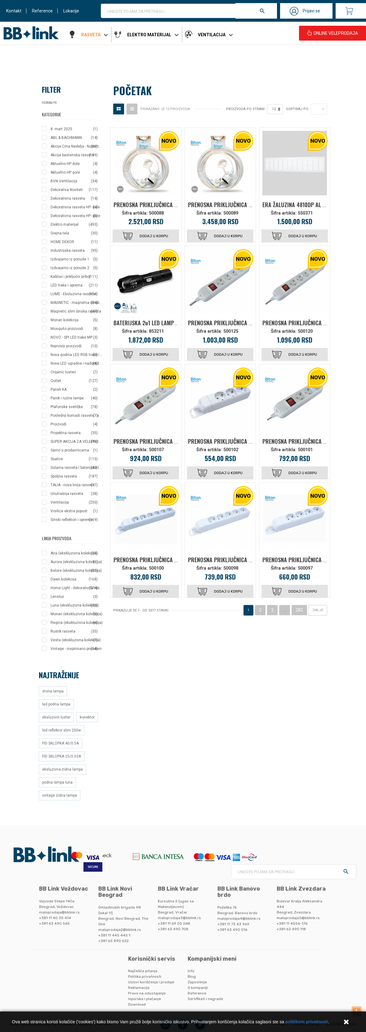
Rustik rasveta (74, 631)
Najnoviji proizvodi (74, 346)
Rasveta (90, 34)
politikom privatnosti (306, 1021)
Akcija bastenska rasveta (74, 155)
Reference (42, 10)
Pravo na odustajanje (147, 993)
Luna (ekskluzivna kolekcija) (75, 605)
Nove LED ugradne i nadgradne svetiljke (77, 363)
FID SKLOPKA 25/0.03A (61, 756)
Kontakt (13, 10)
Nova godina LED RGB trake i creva (77, 355)
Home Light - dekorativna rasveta (77, 588)
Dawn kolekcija (74, 579)
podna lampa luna (57, 782)
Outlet (74, 381)
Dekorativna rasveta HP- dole (75, 207)
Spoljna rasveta (74, 476)
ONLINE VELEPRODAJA (332, 33)
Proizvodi (74, 424)
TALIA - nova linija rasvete (74, 485)
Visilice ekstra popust (74, 511)
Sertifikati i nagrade (205, 999)
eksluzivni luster (56, 717)
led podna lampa (56, 704)
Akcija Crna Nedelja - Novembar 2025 (77, 146)
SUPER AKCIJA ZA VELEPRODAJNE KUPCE (77, 441)
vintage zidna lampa (59, 795)
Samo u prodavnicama (74, 450)
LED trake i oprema (74, 285)
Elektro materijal (149, 34)
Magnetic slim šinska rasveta (76, 311)
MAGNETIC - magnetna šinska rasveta (77, 303)
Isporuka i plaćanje (144, 999)
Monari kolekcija (74, 320)
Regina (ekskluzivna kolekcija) (77, 623)
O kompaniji (198, 987)
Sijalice (74, 459)
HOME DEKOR (74, 242)
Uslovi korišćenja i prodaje (151, 982)
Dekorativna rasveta (74, 198)
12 (274, 109)
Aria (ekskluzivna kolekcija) (74, 553)
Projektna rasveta (74, 433)
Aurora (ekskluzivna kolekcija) (76, 562)
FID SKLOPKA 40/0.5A (60, 743)
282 (299, 609)
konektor (87, 717)
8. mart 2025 (74, 129)
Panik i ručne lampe (74, 398)
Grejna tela (74, 233)
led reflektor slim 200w (61, 730)
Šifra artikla (134, 213)
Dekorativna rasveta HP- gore (75, 216)
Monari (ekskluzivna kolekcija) (76, 614)
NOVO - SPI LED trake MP (74, 337)
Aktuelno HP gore (74, 172)
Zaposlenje (197, 982)
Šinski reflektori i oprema (74, 520)
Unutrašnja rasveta (74, 494)
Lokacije (71, 10)
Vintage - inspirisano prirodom (76, 649)
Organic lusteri (74, 372)
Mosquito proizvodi (74, 329)
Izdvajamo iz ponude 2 (74, 268)
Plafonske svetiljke (74, 407)
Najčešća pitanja (142, 971)
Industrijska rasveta (74, 250)
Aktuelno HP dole (74, 164)
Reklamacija (139, 987)
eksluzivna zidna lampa (62, 769)
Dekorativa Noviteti (74, 190)
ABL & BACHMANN (74, 138)
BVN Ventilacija (74, 181)
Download (137, 1004)
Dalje (318, 610)
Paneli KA (74, 389)
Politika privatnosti (144, 976)
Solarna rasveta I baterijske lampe (77, 467)
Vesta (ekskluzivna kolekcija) (76, 640)
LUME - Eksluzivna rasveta (74, 294)
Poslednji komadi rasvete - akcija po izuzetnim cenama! (77, 415)
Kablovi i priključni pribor (74, 276)
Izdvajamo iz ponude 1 (74, 259)
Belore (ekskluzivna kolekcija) (76, 570)
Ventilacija (211, 34)
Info (191, 971)
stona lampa (53, 691)
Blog (192, 976)
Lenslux (74, 596)
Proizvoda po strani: (246, 109)
